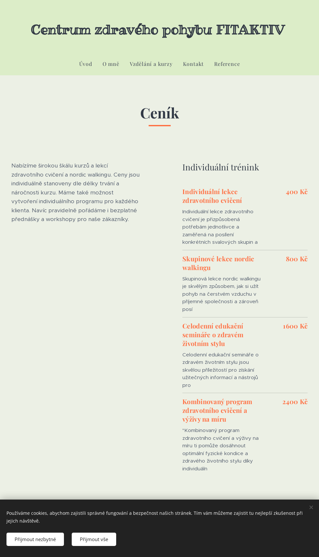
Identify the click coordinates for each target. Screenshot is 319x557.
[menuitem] (88, 64)
